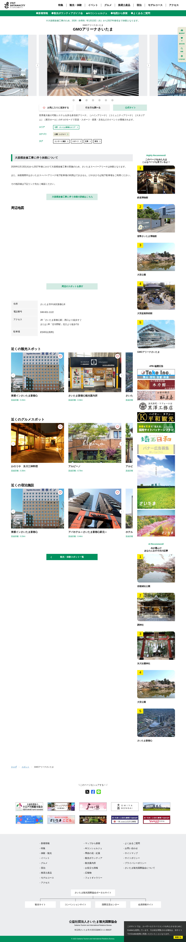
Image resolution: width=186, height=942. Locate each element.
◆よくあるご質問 (140, 13)
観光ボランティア (93, 858)
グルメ (108, 5)
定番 (88, 141)
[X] (87, 792)
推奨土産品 (124, 5)
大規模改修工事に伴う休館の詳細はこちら (72, 197)
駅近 (97, 141)
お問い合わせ (131, 848)
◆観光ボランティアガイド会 (67, 13)
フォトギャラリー (93, 878)
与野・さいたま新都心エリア (66, 127)
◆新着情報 (42, 13)
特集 (60, 5)
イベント (93, 5)
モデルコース (155, 5)
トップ (14, 767)
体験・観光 (46, 853)
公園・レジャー (61, 134)
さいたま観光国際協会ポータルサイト (93, 892)
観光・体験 (76, 5)
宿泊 (139, 5)
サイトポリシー (132, 858)
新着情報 (45, 843)
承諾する (178, 937)
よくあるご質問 (132, 843)
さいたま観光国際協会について (140, 868)
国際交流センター (110, 904)
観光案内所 (90, 863)
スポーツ (76, 141)
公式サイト (130, 107)
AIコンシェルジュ (93, 848)
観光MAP (182, 31)
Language (182, 57)
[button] (148, 65)
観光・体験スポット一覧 (67, 557)
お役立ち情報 (91, 868)
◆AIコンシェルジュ (96, 13)
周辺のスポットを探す (72, 286)
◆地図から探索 (119, 13)
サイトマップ (131, 853)
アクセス (174, 5)
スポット (25, 767)
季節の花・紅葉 (92, 853)
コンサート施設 (61, 141)
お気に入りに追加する (56, 107)
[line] (99, 792)
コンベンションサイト (75, 904)
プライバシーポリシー (135, 863)
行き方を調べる (93, 107)
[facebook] (93, 792)
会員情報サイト (145, 904)
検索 (181, 50)
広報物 (88, 873)
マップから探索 (92, 843)
